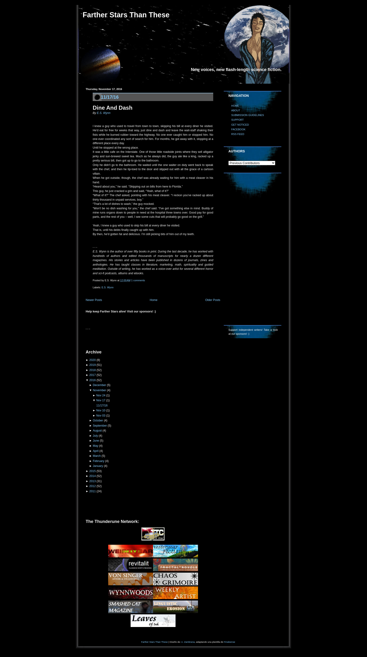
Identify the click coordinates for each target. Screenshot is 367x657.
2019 (92, 365)
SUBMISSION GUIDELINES (247, 115)
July (95, 435)
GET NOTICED (240, 124)
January (98, 466)
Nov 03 (100, 415)
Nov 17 (100, 400)
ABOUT (235, 110)
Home (154, 300)
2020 (92, 360)
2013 (92, 481)
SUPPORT (237, 119)
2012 (92, 486)
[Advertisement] (140, 338)
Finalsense (229, 642)
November (99, 390)
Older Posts (212, 300)
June (96, 440)
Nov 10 (100, 410)
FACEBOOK (238, 129)
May (95, 445)
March (97, 456)
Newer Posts (94, 300)
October (98, 420)
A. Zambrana (188, 642)
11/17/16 (110, 97)
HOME (235, 105)
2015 (92, 471)
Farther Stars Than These (126, 15)
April (96, 451)
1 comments (138, 280)
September (100, 425)
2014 (92, 476)
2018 (92, 370)
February (98, 461)
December (99, 385)
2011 (92, 491)
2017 (92, 375)
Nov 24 (100, 395)
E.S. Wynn (103, 113)
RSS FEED (237, 134)
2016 (92, 380)
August (97, 430)
